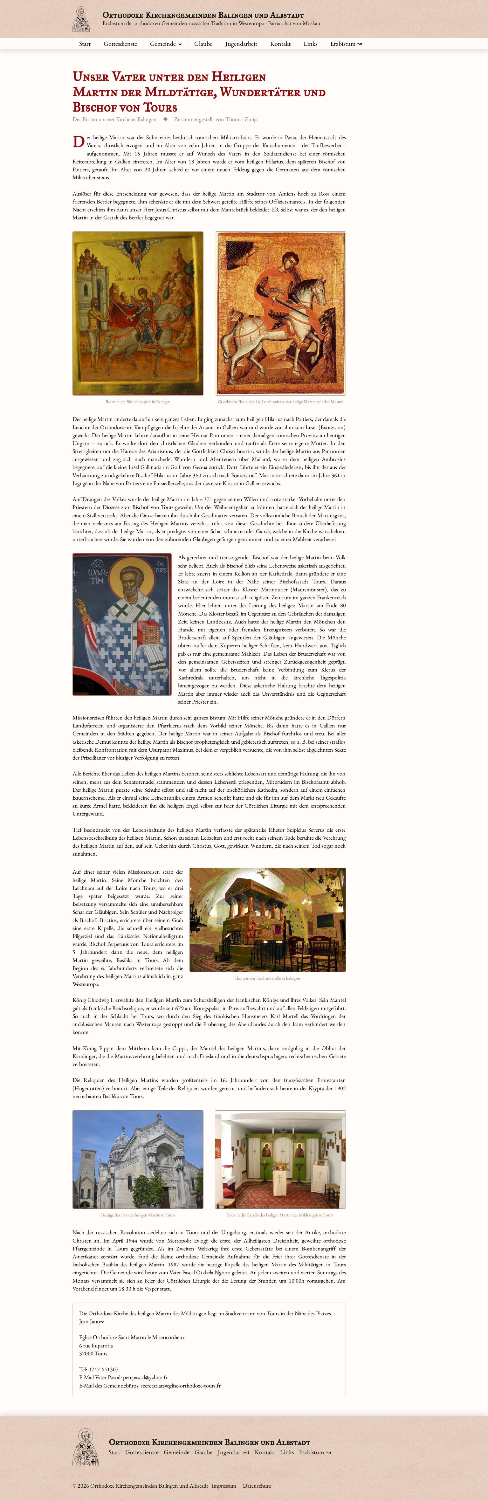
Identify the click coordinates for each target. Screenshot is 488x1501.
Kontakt (280, 43)
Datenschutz (257, 1485)
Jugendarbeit (241, 43)
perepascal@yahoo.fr (145, 1377)
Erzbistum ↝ (346, 43)
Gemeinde (163, 43)
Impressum (224, 1485)
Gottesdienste (120, 43)
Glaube (203, 43)
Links (310, 43)
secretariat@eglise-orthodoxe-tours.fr (181, 1385)
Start (85, 43)
